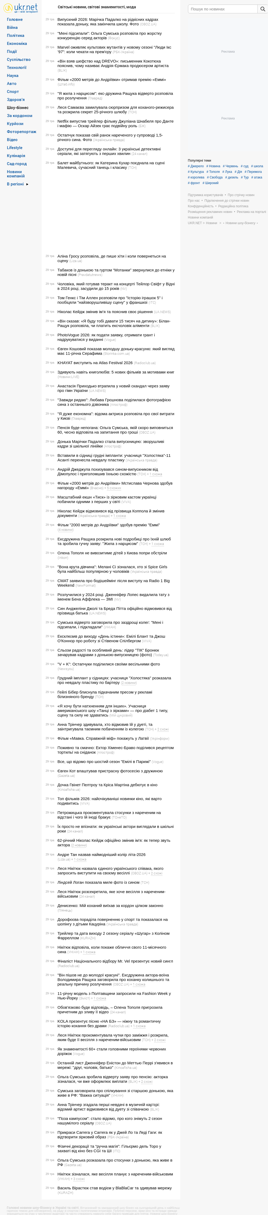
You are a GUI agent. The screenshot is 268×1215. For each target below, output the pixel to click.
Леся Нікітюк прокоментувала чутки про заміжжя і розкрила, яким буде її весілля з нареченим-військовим (113, 1037)
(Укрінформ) (159, 738)
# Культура (196, 172)
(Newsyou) (66, 668)
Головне (15, 19)
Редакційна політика (233, 206)
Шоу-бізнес (18, 107)
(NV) (123, 288)
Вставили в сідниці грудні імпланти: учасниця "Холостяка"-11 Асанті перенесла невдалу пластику (114, 457)
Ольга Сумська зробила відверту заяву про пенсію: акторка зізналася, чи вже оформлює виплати (113, 1079)
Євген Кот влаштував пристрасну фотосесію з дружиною (110, 771)
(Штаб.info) (66, 84)
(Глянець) (65, 910)
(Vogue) (110, 339)
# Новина (213, 166)
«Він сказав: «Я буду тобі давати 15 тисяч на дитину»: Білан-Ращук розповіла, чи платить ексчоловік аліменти (114, 323)
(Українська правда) (109, 139)
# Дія (238, 172)
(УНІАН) (110, 627)
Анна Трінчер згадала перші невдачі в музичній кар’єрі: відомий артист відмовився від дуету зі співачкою (109, 1106)
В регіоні (15, 184)
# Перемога (253, 172)
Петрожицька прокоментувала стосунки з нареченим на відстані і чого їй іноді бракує (109, 814)
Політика (15, 35)
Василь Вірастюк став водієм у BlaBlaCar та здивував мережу (115, 1188)
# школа (257, 166)
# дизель (231, 177)
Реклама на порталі (251, 212)
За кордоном (19, 115)
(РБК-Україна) (123, 51)
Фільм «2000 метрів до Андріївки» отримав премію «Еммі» (112, 79)
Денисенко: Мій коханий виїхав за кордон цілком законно (110, 905)
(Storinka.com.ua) (116, 353)
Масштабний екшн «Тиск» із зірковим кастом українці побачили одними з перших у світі (107, 499)
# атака (256, 177)
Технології (16, 67)
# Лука (227, 172)
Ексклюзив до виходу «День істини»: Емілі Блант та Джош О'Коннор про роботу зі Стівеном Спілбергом (111, 638)
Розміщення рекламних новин (210, 212)
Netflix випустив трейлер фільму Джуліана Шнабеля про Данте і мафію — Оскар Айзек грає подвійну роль (116, 123)
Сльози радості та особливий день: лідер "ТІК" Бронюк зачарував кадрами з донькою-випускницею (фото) (108, 652)
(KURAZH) (88, 938)
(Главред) (95, 98)
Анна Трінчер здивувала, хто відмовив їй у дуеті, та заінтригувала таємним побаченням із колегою (105, 726)
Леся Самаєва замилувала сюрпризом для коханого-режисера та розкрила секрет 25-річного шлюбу (116, 109)
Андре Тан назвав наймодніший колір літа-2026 (102, 854)
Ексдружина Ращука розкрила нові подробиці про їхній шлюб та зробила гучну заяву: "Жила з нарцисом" (114, 541)
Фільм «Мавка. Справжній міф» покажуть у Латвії (103, 738)
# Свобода (215, 177)
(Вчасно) (96, 487)
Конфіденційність (201, 206)
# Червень (230, 166)
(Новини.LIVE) (68, 376)
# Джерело (196, 166)
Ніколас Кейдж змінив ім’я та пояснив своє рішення (105, 311)
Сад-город (17, 163)
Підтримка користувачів (205, 195)
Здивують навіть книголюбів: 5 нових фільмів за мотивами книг (116, 372)
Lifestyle (14, 147)
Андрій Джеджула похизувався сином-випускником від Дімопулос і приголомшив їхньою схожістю (108, 471)
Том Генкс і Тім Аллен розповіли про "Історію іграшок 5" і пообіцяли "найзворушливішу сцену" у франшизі (110, 300)
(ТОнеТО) (119, 817)
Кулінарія (16, 155)
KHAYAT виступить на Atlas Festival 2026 (95, 362)
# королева (196, 177)
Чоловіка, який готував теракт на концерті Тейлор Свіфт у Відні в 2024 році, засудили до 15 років (116, 286)
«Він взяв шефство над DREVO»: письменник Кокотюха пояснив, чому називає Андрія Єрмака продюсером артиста (113, 63)
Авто (12, 83)
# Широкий (211, 183)
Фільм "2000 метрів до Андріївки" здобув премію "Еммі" (109, 525)
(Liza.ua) (75, 260)
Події (12, 51)
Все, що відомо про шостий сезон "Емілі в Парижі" (104, 761)
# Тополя (212, 172)
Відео (12, 139)
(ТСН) (132, 112)
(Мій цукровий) (121, 715)
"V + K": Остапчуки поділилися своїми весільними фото (109, 664)
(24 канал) (139, 153)
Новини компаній (16, 173)
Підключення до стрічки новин (227, 201)
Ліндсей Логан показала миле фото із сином (98, 882)
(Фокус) (114, 38)
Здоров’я (16, 99)
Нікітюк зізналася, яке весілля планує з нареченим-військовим (115, 1174)
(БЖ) (142, 125)
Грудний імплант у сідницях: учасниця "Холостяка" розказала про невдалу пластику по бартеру (114, 680)
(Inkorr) (63, 557)
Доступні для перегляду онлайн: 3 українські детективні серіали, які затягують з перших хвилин (109, 151)
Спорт (13, 91)
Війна (12, 27)
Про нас (194, 201)
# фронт (194, 183)
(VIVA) (126, 501)
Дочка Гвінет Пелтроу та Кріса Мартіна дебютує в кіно (108, 784)
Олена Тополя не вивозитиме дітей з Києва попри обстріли (112, 553)
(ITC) (152, 302)
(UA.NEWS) (162, 311)
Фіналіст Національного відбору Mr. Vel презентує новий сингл (115, 961)
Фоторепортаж (21, 131)
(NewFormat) (85, 585)
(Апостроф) (118, 404)
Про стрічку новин (241, 195)
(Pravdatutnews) (90, 274)
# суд (245, 166)
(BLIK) (62, 70)
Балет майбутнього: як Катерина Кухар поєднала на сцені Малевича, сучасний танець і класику (111, 165)
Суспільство (19, 59)
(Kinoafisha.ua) (69, 789)
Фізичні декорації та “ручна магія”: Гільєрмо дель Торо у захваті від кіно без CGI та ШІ (109, 1148)
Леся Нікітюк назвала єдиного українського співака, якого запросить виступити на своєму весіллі (110, 870)
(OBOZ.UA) (148, 24)
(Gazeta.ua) (66, 775)
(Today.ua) (161, 654)
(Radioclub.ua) (145, 362)
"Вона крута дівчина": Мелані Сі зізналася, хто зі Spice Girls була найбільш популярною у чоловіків (112, 569)
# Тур (245, 177)
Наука (12, 75)
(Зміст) (84, 998)
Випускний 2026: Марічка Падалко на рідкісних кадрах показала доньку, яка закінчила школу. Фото (108, 21)
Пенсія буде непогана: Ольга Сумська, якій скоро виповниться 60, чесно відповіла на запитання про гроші (115, 429)
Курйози (15, 123)
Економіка (17, 43)
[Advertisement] (110, 211)
